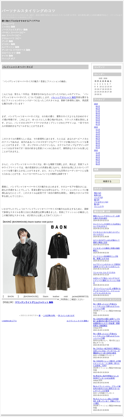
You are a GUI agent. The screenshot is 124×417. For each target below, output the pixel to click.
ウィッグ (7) (99, 206)
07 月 (98, 111)
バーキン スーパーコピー (13, 32)
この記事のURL (49, 315)
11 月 (98, 132)
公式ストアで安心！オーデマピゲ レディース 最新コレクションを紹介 (106, 280)
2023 (96, 127)
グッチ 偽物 (7, 41)
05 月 (98, 115)
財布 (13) (97, 195)
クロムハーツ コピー (11, 38)
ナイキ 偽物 (7, 56)
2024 (96, 104)
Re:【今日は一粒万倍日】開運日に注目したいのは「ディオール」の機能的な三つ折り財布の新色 (106, 350)
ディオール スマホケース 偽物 (16, 50)
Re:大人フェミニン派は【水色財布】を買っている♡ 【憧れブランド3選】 (106, 401)
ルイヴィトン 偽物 (10, 47)
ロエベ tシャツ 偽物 (11, 53)
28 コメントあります (66, 315)
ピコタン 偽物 (8, 44)
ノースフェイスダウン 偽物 (14, 29)
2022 (96, 150)
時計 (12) (97, 193)
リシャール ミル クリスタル (104, 272)
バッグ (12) (98, 197)
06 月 (98, 113)
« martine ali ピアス (9, 321)
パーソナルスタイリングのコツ (29, 11)
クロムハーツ (8, 24)
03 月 (98, 120)
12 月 (98, 129)
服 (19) (96, 200)
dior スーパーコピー (11, 35)
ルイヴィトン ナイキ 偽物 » (78, 321)
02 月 (98, 122)
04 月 (98, 118)
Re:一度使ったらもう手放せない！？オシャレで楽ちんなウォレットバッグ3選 (106, 306)
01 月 (98, 124)
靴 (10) (96, 204)
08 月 (98, 108)
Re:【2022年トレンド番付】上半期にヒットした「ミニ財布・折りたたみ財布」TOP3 (107, 363)
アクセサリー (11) (101, 202)
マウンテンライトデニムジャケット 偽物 (34, 302)
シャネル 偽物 (8, 26)
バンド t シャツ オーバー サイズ (18, 67)
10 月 (98, 134)
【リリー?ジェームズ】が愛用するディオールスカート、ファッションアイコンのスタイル (107, 291)
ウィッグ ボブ (8, 58)
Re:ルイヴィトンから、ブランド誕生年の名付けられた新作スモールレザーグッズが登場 (106, 388)
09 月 (98, 106)
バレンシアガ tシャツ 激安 (63, 97)
